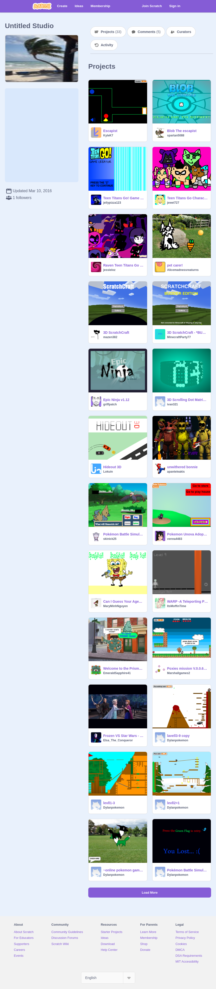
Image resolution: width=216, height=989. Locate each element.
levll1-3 (109, 803)
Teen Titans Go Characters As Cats (187, 198)
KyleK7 (108, 135)
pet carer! (175, 265)
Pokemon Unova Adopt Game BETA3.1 (187, 534)
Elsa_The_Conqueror (118, 740)
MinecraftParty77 (179, 337)
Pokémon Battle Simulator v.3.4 (123, 534)
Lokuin (108, 471)
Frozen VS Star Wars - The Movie (123, 736)
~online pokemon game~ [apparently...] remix (123, 870)
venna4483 (174, 539)
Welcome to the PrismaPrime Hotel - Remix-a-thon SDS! (123, 668)
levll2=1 (173, 803)
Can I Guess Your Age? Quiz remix (123, 601)
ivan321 (172, 404)
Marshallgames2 (178, 673)
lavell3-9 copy (178, 736)
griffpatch (110, 404)
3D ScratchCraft (116, 332)
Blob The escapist (182, 131)
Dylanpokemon (177, 740)
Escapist (110, 131)
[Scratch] (42, 6)
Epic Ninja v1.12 (116, 400)
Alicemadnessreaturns (183, 270)
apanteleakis (176, 471)
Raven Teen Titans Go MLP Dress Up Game (123, 265)
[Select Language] (108, 978)
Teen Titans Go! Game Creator (123, 198)
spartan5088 (175, 135)
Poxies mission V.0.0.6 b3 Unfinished (187, 668)
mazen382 (110, 337)
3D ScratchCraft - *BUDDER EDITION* (187, 332)
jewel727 (173, 202)
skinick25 (109, 539)
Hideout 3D (112, 467)
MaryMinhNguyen (115, 606)
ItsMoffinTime (176, 606)
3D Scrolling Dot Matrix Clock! (187, 400)
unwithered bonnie (182, 467)
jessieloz (109, 270)
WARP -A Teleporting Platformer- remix (187, 601)
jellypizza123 (112, 202)
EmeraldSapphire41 (117, 673)
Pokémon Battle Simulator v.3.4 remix (187, 870)
